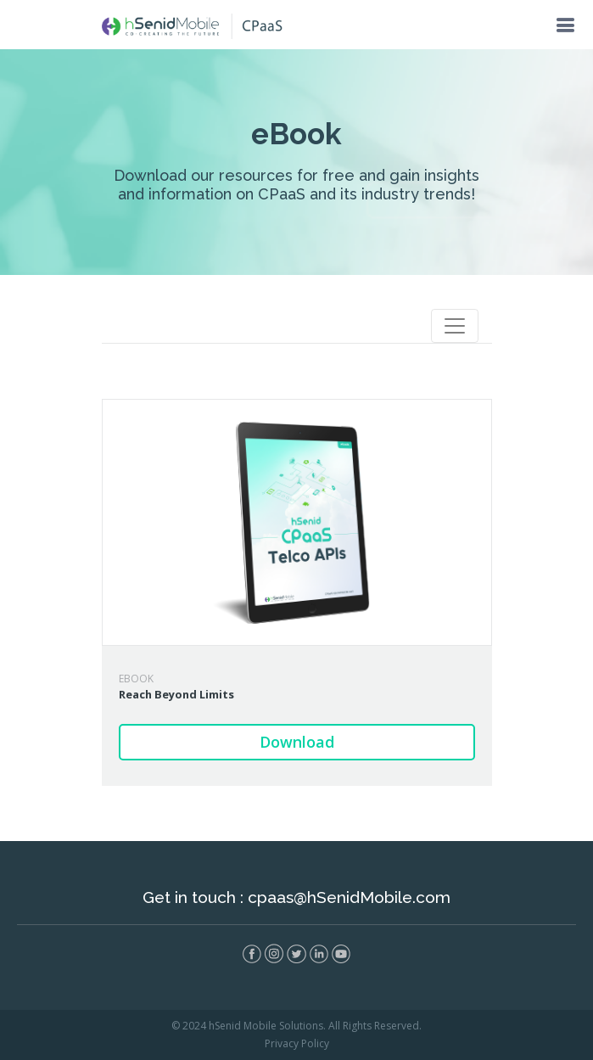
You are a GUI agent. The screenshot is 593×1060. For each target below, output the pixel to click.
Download (297, 742)
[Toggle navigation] (454, 326)
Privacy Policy (297, 1043)
